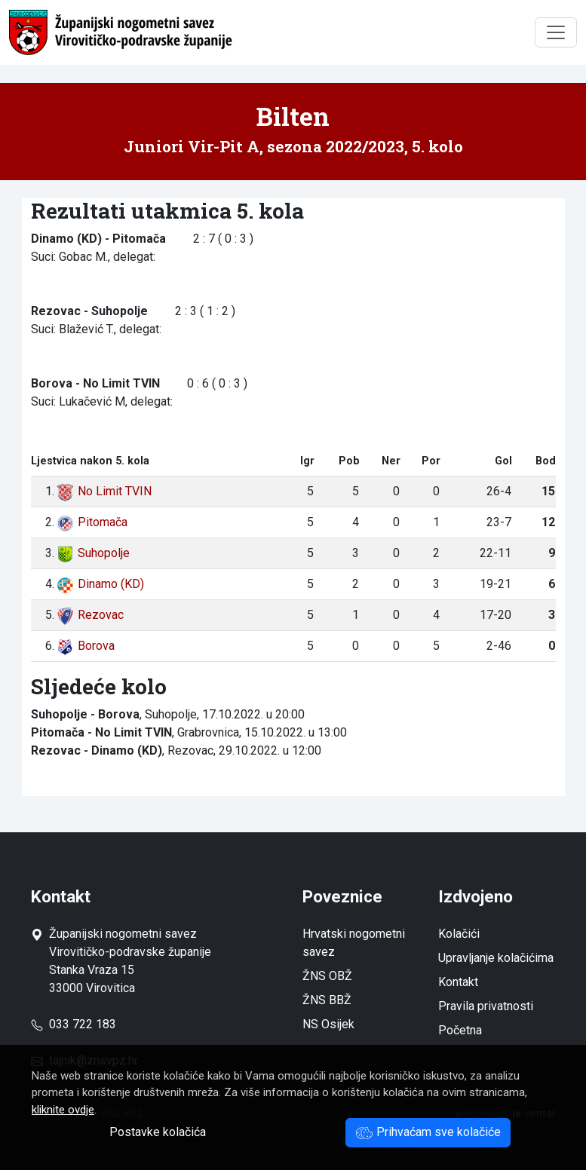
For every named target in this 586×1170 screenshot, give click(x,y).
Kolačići (459, 934)
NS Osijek (328, 1024)
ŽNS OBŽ (327, 976)
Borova (85, 646)
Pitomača (91, 522)
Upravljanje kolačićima (496, 958)
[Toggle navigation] (556, 32)
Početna (460, 1030)
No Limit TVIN (104, 491)
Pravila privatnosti (485, 1006)
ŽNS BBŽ (326, 1000)
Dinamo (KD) (100, 584)
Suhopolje (93, 553)
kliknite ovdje (63, 1109)
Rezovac (90, 615)
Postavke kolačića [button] (157, 1132)
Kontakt (458, 982)
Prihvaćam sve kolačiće (428, 1132)
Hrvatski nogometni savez (353, 943)
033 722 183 (73, 1024)
